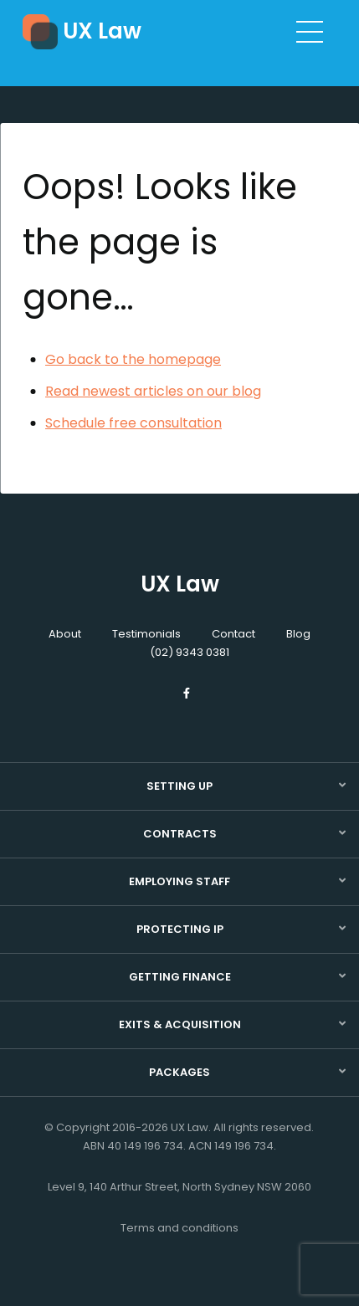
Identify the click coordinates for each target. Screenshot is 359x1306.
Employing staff (179, 881)
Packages (179, 1072)
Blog (298, 634)
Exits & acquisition (180, 1024)
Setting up (179, 786)
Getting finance (180, 977)
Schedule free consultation (133, 423)
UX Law (102, 31)
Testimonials (146, 634)
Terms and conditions (179, 1228)
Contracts (180, 834)
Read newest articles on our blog (153, 391)
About (65, 634)
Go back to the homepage (133, 359)
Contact (233, 634)
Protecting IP (179, 929)
